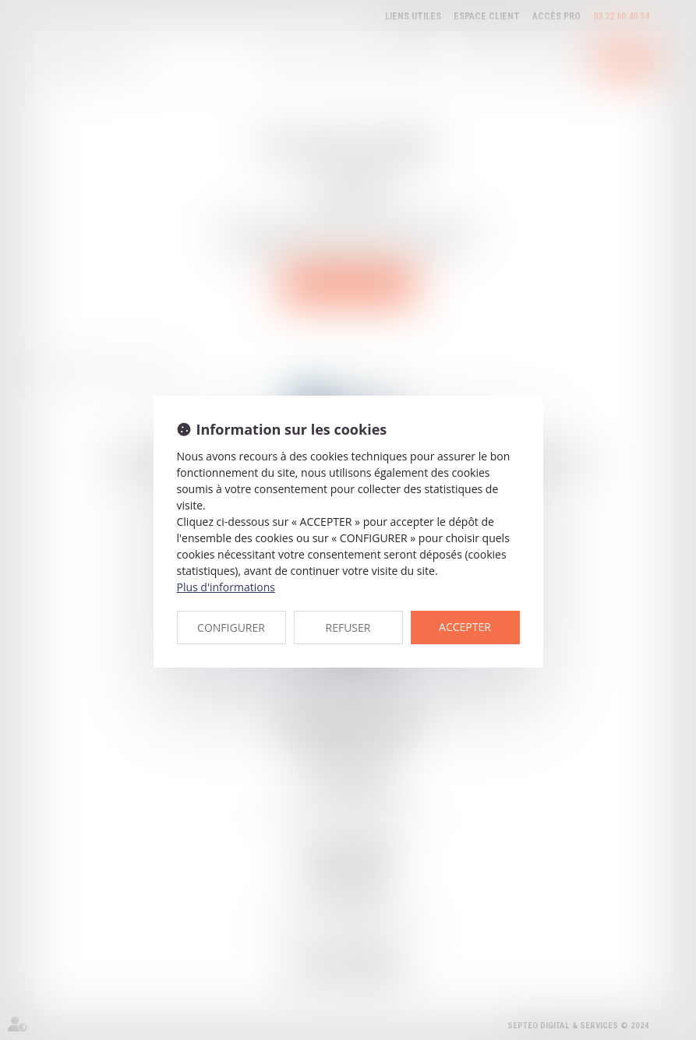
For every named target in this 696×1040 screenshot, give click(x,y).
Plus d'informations (226, 587)
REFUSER (348, 627)
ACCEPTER (465, 626)
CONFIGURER (231, 627)
